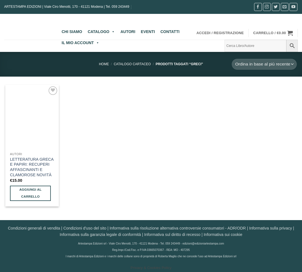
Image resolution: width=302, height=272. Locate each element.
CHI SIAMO (72, 31)
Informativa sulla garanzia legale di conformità (100, 234)
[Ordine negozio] (264, 64)
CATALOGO (101, 31)
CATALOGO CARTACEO (132, 64)
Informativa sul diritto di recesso (172, 234)
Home (104, 64)
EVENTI (148, 31)
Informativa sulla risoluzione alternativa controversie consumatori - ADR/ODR (178, 228)
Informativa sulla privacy (270, 228)
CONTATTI (170, 31)
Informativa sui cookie (223, 234)
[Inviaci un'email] (285, 7)
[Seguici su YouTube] (293, 7)
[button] (220, 33)
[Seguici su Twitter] (276, 7)
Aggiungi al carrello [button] (30, 193)
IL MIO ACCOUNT (80, 42)
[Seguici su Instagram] (267, 7)
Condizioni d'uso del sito (84, 228)
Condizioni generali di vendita (34, 228)
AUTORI (127, 31)
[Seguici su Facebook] (258, 7)
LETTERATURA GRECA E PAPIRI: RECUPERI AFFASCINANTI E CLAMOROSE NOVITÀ (31, 167)
